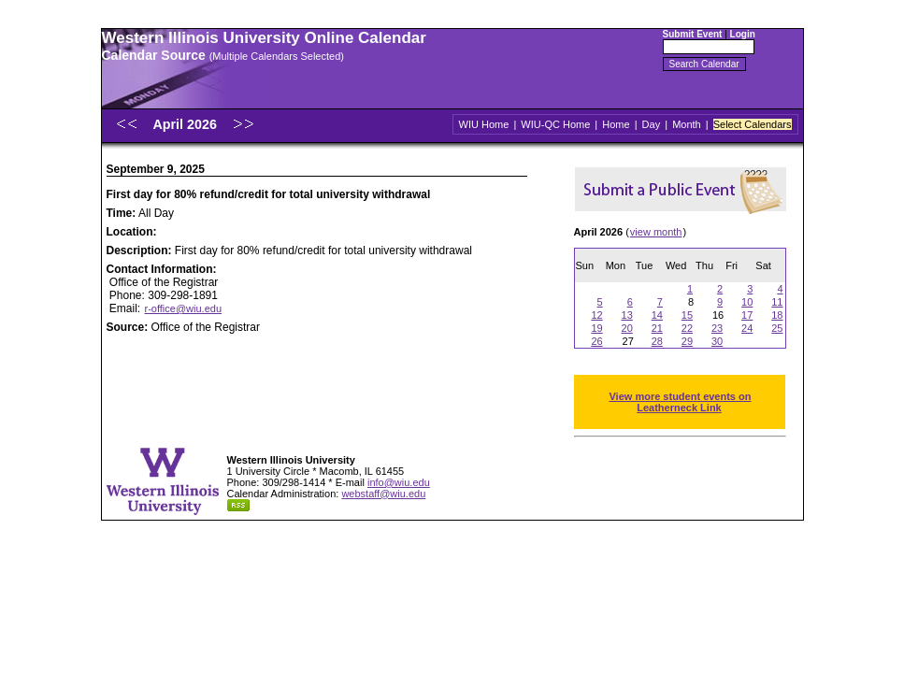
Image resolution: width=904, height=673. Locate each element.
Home (615, 124)
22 (687, 328)
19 (596, 328)
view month (656, 231)
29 (687, 341)
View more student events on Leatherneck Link (680, 402)
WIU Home (484, 124)
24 (747, 328)
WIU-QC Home (555, 124)
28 (657, 341)
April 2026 (186, 124)
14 (657, 315)
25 (776, 328)
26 (596, 341)
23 (717, 328)
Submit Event (693, 34)
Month (686, 124)
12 (596, 315)
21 (657, 328)
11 (776, 302)
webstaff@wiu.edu (383, 493)
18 (776, 315)
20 (627, 328)
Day (651, 124)
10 (747, 302)
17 (747, 315)
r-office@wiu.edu (183, 308)
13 (627, 315)
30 (717, 341)
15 (687, 315)
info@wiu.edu (398, 482)
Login (742, 34)
